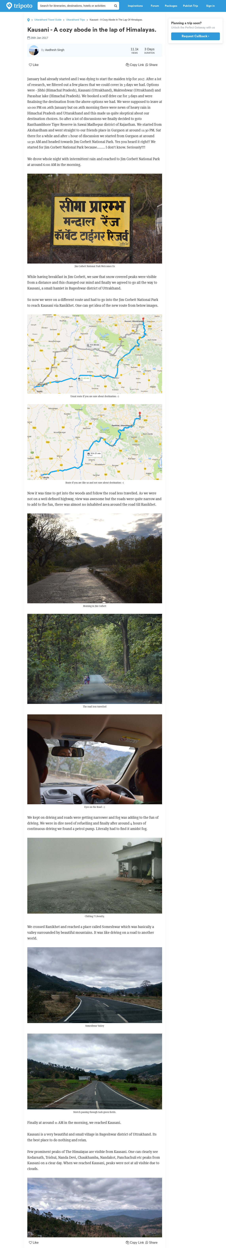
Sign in (210, 6)
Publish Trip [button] (191, 6)
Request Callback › (195, 36)
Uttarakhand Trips (75, 19)
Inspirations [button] (136, 6)
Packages (171, 6)
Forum (155, 6)
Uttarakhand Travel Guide (48, 19)
